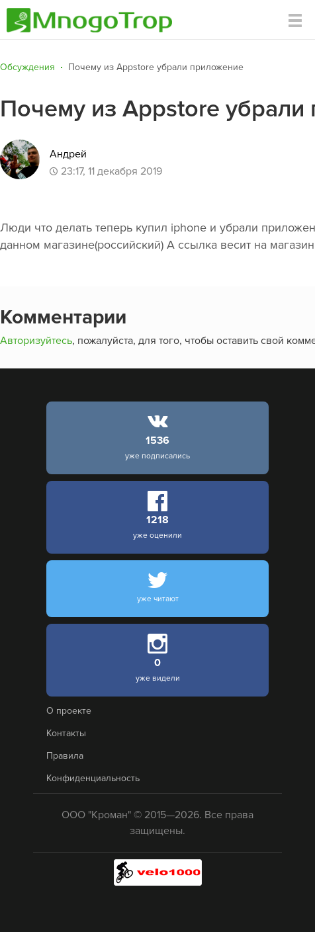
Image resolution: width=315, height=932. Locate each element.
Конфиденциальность (93, 778)
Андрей (68, 154)
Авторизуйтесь (36, 340)
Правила (64, 755)
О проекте (68, 710)
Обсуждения (27, 67)
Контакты (66, 733)
